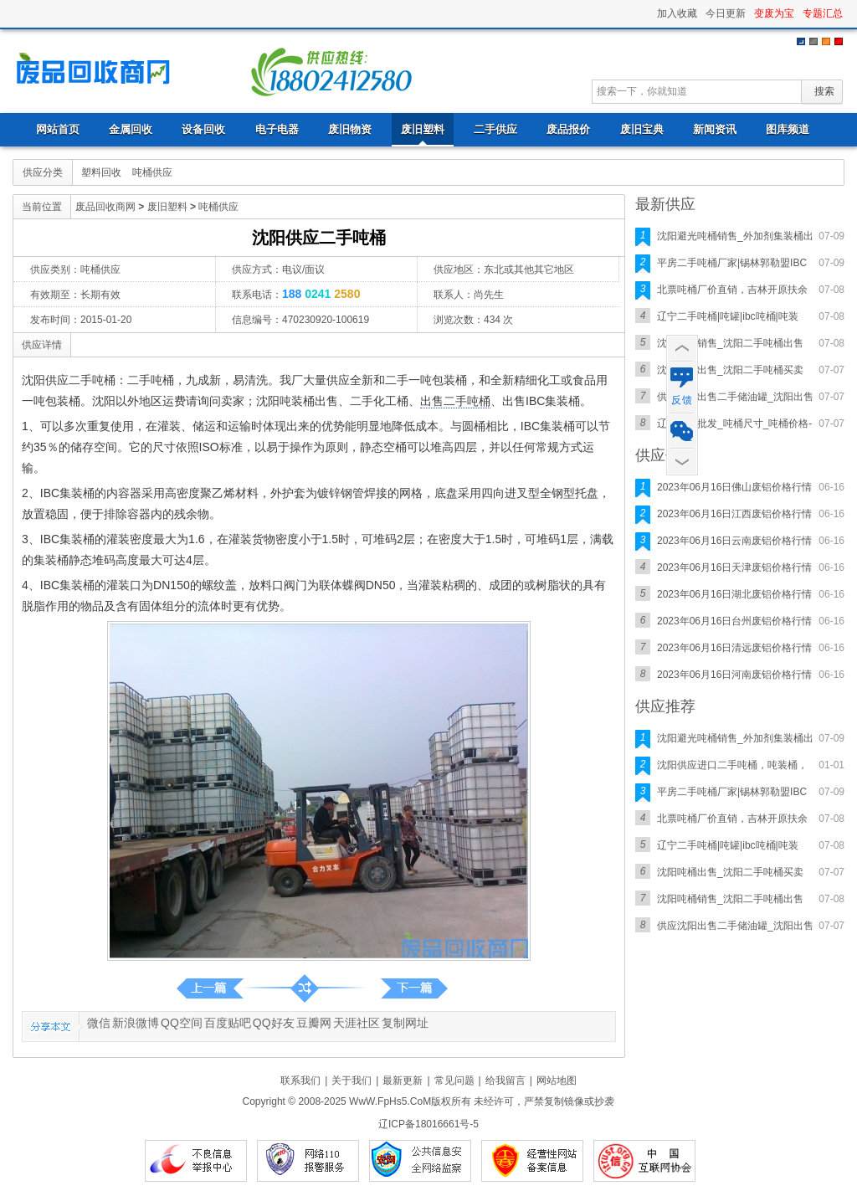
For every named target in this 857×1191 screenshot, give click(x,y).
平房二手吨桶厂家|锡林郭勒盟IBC (732, 263)
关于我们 (351, 1080)
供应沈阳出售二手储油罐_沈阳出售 (735, 397)
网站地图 (556, 1080)
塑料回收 (101, 172)
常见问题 (454, 1080)
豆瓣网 (313, 1022)
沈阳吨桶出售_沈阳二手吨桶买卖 (730, 370)
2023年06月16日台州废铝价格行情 (734, 621)
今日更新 (726, 13)
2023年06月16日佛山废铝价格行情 (734, 487)
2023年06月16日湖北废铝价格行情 (734, 594)
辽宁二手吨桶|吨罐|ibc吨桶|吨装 (727, 316)
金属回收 (130, 129)
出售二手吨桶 (455, 401)
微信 (98, 1022)
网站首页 (58, 129)
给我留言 (505, 1080)
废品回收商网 (98, 70)
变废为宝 (774, 13)
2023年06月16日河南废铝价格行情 (734, 674)
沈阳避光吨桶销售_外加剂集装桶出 (735, 236)
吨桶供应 (152, 172)
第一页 (414, 988)
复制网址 (405, 1022)
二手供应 (495, 129)
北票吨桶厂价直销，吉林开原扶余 (732, 289)
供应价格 (665, 455)
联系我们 (300, 1080)
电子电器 (277, 129)
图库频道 (787, 129)
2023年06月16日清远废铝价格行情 (734, 648)
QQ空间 (182, 1022)
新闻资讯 (714, 129)
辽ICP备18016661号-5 (428, 1124)
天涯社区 (356, 1022)
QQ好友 (274, 1022)
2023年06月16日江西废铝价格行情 (734, 514)
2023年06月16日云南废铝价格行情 (734, 541)
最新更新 (402, 1080)
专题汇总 (823, 13)
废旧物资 (350, 129)
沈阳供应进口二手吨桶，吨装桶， (732, 765)
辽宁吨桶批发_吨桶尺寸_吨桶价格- (734, 423)
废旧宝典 (642, 129)
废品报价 (568, 129)
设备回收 (203, 129)
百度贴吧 (227, 1022)
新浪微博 (135, 1022)
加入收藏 (677, 13)
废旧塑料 (422, 129)
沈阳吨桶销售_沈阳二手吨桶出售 (730, 343)
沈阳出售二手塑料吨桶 (210, 988)
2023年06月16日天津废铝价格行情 (734, 567)
